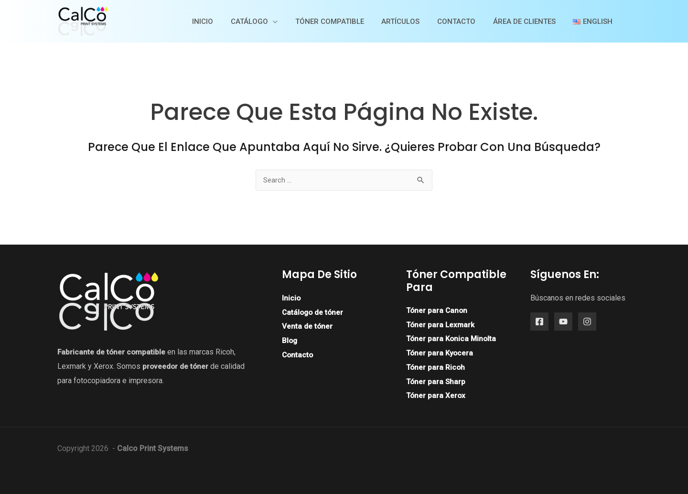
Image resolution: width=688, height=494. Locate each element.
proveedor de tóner (176, 366)
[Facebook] (539, 322)
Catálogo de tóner (313, 312)
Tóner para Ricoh (436, 367)
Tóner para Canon (437, 310)
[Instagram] (587, 322)
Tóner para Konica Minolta (452, 339)
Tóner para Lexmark (441, 324)
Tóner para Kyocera (440, 352)
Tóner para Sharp (436, 381)
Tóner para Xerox (436, 395)
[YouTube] (563, 322)
